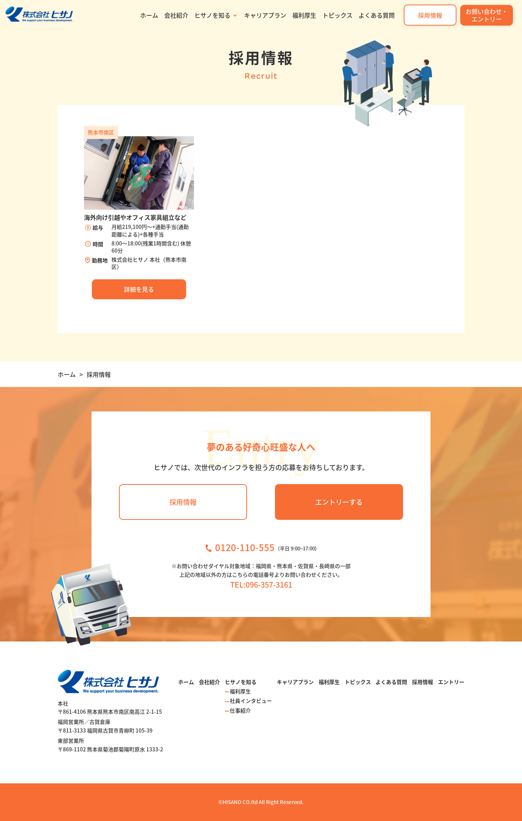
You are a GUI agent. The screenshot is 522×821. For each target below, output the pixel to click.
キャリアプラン (265, 15)
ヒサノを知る (212, 15)
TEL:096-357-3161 (261, 584)
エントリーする (339, 502)
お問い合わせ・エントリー (487, 15)
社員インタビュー (251, 700)
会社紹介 (176, 15)
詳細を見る (139, 289)
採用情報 (430, 15)
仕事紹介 (240, 710)
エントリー (451, 681)
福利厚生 (304, 15)
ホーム (149, 15)
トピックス (337, 15)
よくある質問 (377, 15)
